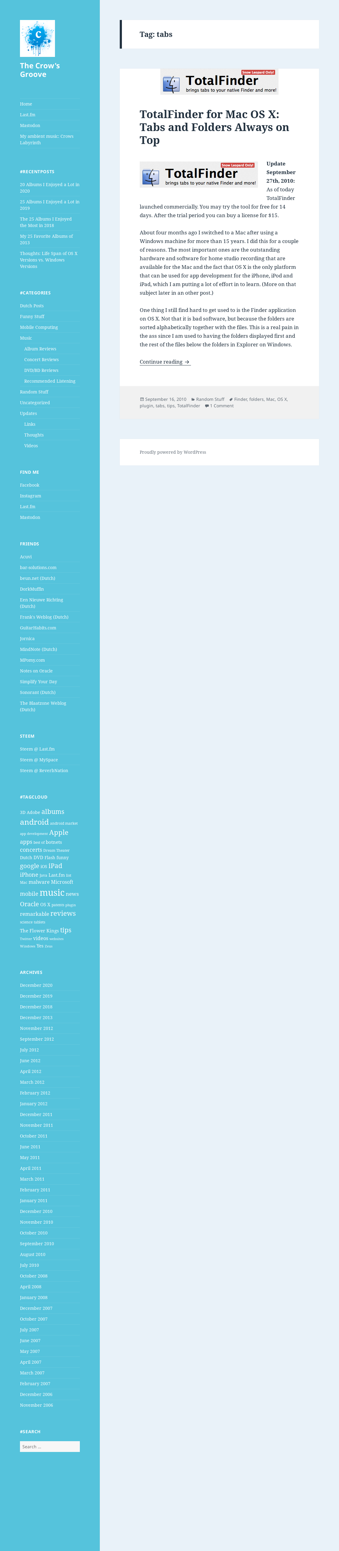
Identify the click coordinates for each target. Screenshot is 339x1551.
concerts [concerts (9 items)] (31, 849)
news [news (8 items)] (72, 893)
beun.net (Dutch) (37, 578)
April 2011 (30, 1168)
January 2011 (34, 1200)
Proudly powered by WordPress (173, 452)
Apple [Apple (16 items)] (58, 832)
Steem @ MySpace (39, 760)
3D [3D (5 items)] (22, 812)
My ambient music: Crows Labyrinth (46, 139)
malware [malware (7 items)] (39, 882)
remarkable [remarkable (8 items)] (34, 913)
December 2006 (36, 1394)
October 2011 (34, 1136)
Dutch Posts (32, 306)
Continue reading (165, 361)
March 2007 (32, 1373)
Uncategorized (35, 402)
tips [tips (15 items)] (65, 929)
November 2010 (36, 1222)
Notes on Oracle (36, 671)
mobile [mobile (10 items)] (29, 893)
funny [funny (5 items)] (62, 857)
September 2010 (37, 1243)
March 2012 (32, 1082)
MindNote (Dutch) (38, 649)
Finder (240, 399)
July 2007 (29, 1330)
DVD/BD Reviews (41, 370)
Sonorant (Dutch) (38, 692)
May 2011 (30, 1157)
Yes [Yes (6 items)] (40, 946)
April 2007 (30, 1362)
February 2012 (35, 1093)
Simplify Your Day (38, 681)
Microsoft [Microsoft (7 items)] (62, 882)
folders (256, 399)
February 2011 (35, 1190)
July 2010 (29, 1265)
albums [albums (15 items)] (52, 811)
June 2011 (30, 1147)
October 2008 (34, 1276)
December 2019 (36, 996)
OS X (282, 399)
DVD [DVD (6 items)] (38, 857)
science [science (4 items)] (26, 922)
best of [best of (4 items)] (39, 842)
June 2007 (30, 1340)
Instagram (30, 496)
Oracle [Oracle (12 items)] (29, 904)
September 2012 (37, 1039)
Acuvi (26, 557)
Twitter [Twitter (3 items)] (26, 939)
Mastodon (30, 125)
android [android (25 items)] (34, 822)
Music (26, 338)
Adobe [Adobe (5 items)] (33, 812)
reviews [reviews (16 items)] (63, 913)
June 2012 (30, 1060)
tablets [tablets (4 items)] (39, 922)
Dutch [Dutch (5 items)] (26, 857)
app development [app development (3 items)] (34, 833)
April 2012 (30, 1071)
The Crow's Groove (40, 69)
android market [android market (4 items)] (64, 823)
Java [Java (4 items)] (43, 875)
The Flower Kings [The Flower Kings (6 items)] (39, 930)
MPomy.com (32, 660)
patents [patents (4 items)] (58, 904)
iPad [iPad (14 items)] (55, 865)
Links (29, 424)
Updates (28, 413)
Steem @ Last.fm (37, 749)
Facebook (29, 485)
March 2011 (32, 1179)
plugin (146, 406)
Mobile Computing (39, 327)
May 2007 (30, 1351)
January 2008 (34, 1297)
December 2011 (36, 1114)
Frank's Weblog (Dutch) (44, 617)
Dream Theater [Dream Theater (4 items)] (56, 850)
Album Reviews (40, 349)
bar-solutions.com (38, 567)
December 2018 (36, 1007)
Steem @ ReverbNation (44, 770)
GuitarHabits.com (38, 628)
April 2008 (30, 1287)
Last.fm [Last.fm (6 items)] (57, 875)
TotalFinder (188, 406)
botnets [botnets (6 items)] (54, 842)
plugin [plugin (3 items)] (70, 905)
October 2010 (34, 1233)
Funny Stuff (32, 316)
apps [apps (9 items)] (26, 841)
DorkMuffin (32, 589)
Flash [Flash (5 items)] (50, 857)
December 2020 (36, 985)
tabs (160, 406)
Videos (31, 446)
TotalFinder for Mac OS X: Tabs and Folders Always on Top (214, 127)
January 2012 (34, 1103)
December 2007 (36, 1308)
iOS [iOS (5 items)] (44, 866)
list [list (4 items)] (68, 875)
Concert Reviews (41, 359)
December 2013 (36, 1017)
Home (26, 104)
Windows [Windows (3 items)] (27, 946)
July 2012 (29, 1050)
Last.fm (27, 115)
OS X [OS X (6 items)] (45, 904)
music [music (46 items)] (52, 892)
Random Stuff (34, 392)
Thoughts (34, 435)
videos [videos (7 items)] (40, 938)
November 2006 (36, 1405)
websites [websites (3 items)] (56, 939)
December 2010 (36, 1211)
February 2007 (35, 1383)
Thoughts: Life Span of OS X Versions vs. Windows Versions (48, 259)
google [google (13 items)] (29, 865)
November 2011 (36, 1125)
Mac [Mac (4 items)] (23, 882)
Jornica (27, 638)
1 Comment (222, 406)
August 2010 (32, 1254)
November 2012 (36, 1028)
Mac (270, 399)
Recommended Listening (50, 381)
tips (171, 406)
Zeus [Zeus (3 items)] (49, 946)
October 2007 (34, 1319)
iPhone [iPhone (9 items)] (29, 874)
